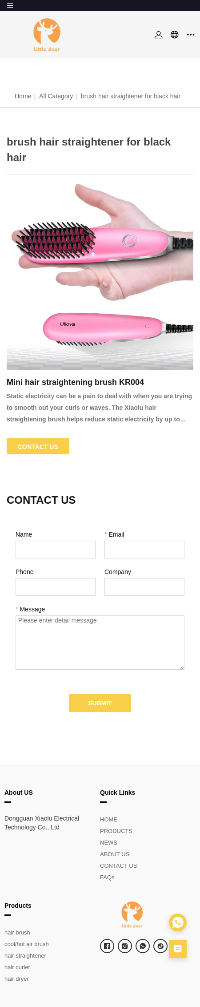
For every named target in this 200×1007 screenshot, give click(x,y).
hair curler (17, 967)
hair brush (17, 932)
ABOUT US (114, 854)
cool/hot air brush (26, 944)
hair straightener (25, 955)
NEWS (108, 842)
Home (23, 96)
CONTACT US (118, 865)
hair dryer (16, 978)
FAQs (107, 877)
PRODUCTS (116, 831)
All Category (56, 96)
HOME (108, 819)
